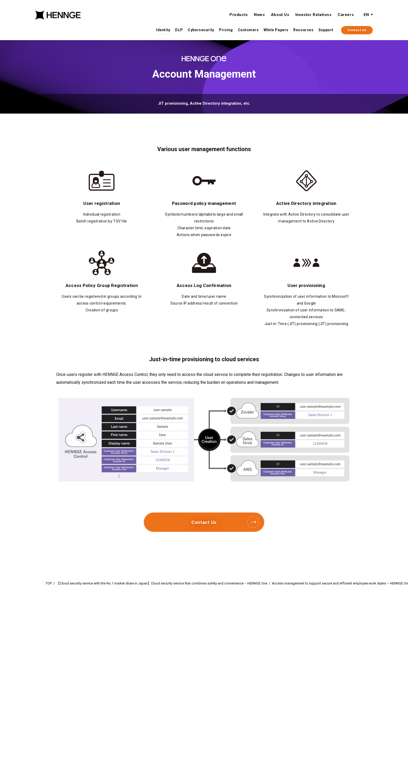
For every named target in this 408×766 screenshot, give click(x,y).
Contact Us (357, 30)
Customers (248, 30)
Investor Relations (313, 15)
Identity (163, 30)
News (259, 15)
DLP (179, 30)
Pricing (226, 30)
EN (366, 15)
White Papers (276, 30)
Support (325, 30)
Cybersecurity (201, 30)
